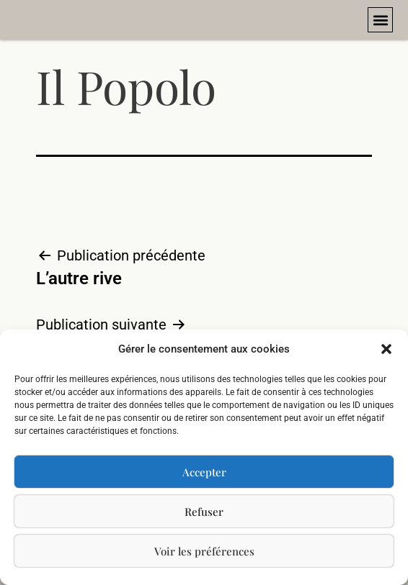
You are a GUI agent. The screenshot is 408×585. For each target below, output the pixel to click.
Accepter (204, 472)
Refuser (204, 511)
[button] (386, 349)
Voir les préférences (204, 551)
